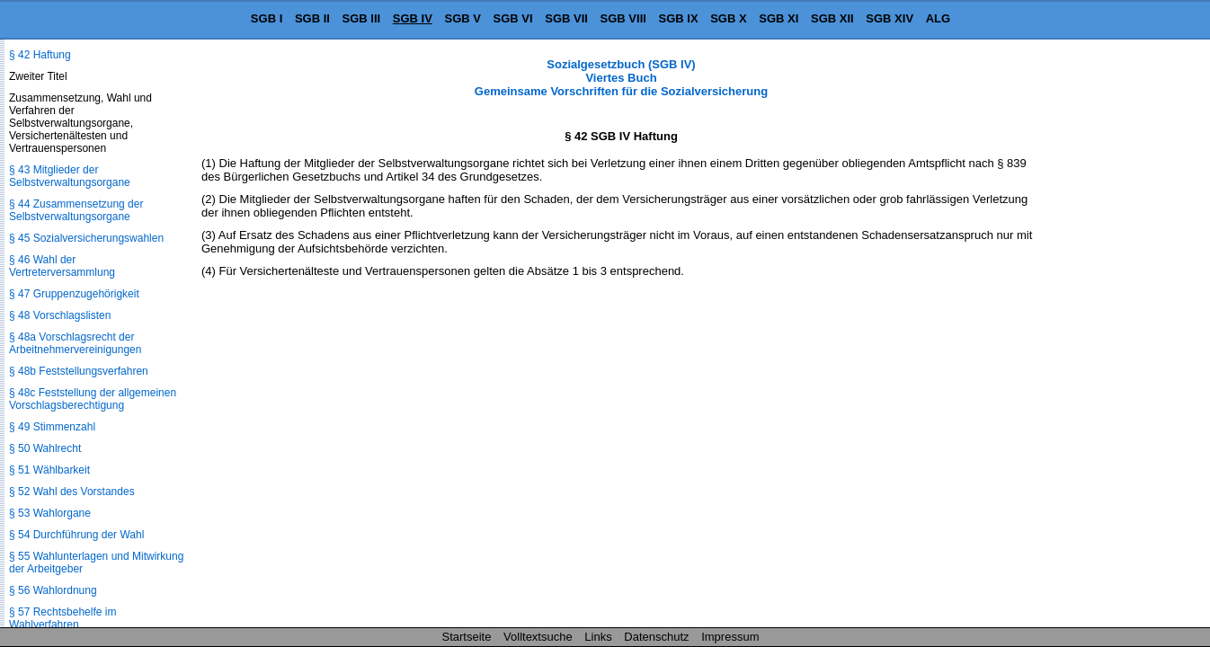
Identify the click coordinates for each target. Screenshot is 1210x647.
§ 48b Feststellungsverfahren (78, 371)
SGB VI (513, 18)
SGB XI (778, 18)
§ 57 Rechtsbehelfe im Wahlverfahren (62, 618)
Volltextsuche (538, 636)
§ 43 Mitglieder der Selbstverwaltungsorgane (69, 176)
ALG (938, 18)
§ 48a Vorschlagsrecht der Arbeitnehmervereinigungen (75, 343)
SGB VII (566, 18)
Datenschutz (656, 636)
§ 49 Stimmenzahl (52, 427)
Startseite (467, 636)
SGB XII (832, 18)
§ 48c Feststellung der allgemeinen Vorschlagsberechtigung (92, 399)
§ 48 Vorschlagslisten (60, 315)
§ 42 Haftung (40, 55)
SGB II (312, 18)
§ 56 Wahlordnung (53, 590)
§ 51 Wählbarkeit (49, 470)
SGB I (266, 18)
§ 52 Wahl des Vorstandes (72, 491)
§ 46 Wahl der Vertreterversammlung (62, 266)
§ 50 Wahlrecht (45, 448)
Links (597, 636)
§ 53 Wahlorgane (50, 513)
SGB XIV (889, 18)
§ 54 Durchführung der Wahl (76, 534)
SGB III (362, 18)
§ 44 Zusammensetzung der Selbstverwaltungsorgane (76, 210)
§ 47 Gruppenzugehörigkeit (74, 294)
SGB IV (412, 18)
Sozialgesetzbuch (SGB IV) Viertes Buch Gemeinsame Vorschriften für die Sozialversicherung (621, 78)
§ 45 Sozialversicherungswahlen (86, 238)
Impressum (730, 636)
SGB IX (678, 18)
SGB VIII (623, 18)
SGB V (462, 18)
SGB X (728, 18)
